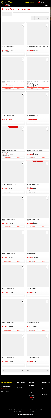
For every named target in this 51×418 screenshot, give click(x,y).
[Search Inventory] (47, 14)
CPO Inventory (20, 390)
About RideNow (32, 395)
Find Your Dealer (6, 383)
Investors (31, 393)
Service (30, 391)
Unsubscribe (11, 409)
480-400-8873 (4, 388)
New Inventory (20, 387)
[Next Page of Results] (47, 18)
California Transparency (31, 409)
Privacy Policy (23, 409)
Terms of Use (17, 409)
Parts (30, 389)
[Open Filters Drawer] (7, 14)
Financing (31, 388)
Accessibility (38, 409)
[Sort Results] (9, 18)
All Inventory (19, 385)
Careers (30, 392)
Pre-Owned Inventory (21, 388)
